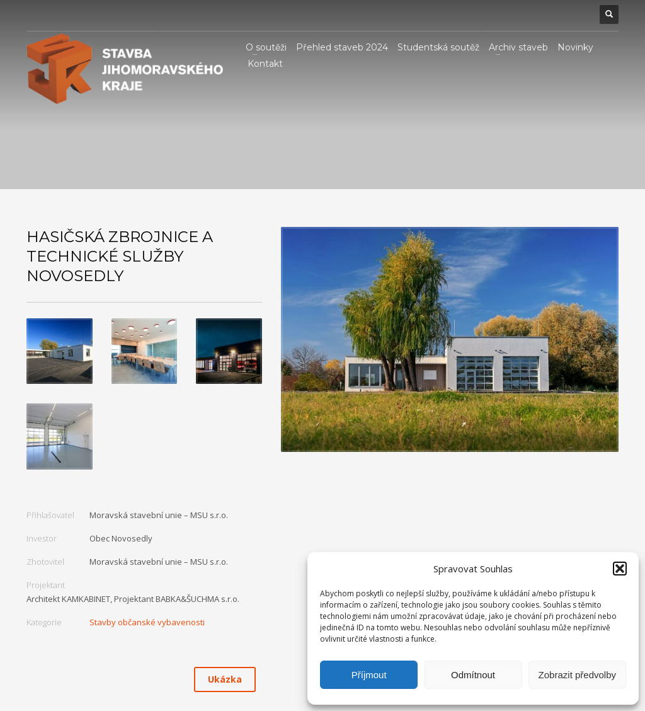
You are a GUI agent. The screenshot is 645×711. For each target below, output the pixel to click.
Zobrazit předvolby (577, 674)
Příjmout (369, 674)
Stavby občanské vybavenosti (147, 622)
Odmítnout (473, 674)
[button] (620, 568)
